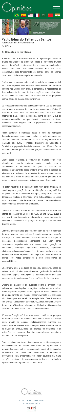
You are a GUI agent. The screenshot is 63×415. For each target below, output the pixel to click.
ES (23, 15)
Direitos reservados (31, 403)
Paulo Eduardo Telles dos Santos (26, 39)
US (30, 15)
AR (43, 15)
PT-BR (16, 15)
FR (36, 15)
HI (57, 15)
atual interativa (31, 409)
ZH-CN (50, 15)
